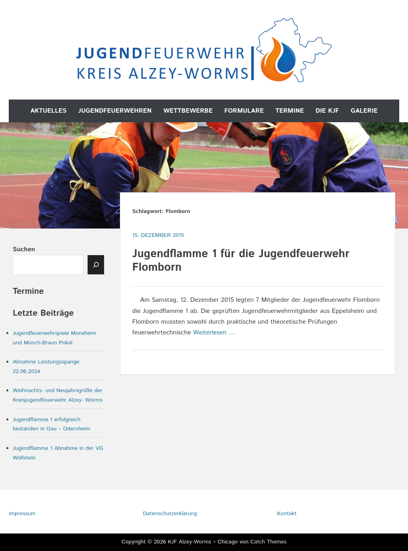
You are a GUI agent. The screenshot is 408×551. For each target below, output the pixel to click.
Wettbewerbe (188, 110)
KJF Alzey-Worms (189, 542)
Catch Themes (268, 542)
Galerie (364, 110)
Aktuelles (48, 110)
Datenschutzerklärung (170, 514)
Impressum (22, 514)
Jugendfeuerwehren (114, 110)
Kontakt (286, 514)
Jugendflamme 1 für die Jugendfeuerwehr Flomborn (240, 261)
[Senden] (96, 265)
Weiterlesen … (214, 332)
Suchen (24, 249)
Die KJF (327, 110)
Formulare (244, 110)
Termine (289, 110)
